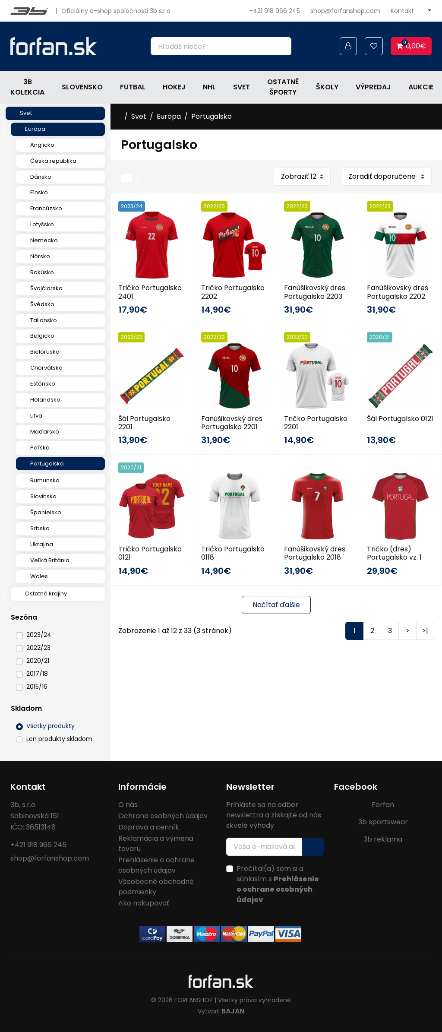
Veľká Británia (49, 560)
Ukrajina (41, 544)
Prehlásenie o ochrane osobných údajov (156, 865)
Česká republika (53, 161)
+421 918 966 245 (274, 10)
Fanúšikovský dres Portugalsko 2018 (314, 553)
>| (425, 631)
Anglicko (42, 145)
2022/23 (38, 647)
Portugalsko (47, 463)
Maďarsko (44, 431)
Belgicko (42, 336)
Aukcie (420, 87)
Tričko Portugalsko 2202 (233, 292)
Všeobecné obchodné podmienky (156, 887)
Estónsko (42, 384)
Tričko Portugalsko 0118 (233, 553)
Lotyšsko (42, 224)
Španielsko (45, 512)
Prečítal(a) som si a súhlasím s (278, 884)
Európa (35, 129)
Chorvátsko (46, 368)
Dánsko (40, 177)
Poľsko (40, 447)
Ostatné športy (283, 87)
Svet (241, 87)
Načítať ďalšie (276, 605)
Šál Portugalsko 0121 (400, 419)
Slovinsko (43, 496)
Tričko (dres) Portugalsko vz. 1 (394, 553)
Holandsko (45, 400)
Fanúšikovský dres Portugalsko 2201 (231, 423)
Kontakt (402, 10)
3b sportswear (383, 822)
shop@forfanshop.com (345, 10)
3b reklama (382, 839)
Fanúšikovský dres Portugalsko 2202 (397, 292)
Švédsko (42, 304)
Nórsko (40, 256)
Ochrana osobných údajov (163, 816)
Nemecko (44, 240)
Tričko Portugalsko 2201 (315, 423)
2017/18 (37, 673)
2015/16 (36, 686)
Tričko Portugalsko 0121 (150, 553)
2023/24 (38, 634)
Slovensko (82, 87)
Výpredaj (373, 87)
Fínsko (39, 192)
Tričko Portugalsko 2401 (150, 292)
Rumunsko (45, 480)
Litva (36, 416)
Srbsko (40, 528)
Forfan (383, 805)
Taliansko (43, 320)
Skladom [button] (26, 708)
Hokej (174, 87)
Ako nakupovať (143, 903)
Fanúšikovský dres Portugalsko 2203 (314, 292)
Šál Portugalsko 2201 (144, 423)
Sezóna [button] (24, 617)
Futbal (132, 87)
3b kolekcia (27, 87)
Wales (39, 576)
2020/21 (37, 660)
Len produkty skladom (59, 738)
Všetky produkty (50, 726)
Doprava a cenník (148, 827)
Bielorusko (45, 352)
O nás (128, 805)
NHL (209, 87)
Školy (327, 87)
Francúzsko (46, 208)
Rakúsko (42, 272)
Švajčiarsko (46, 288)
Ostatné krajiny (46, 593)
